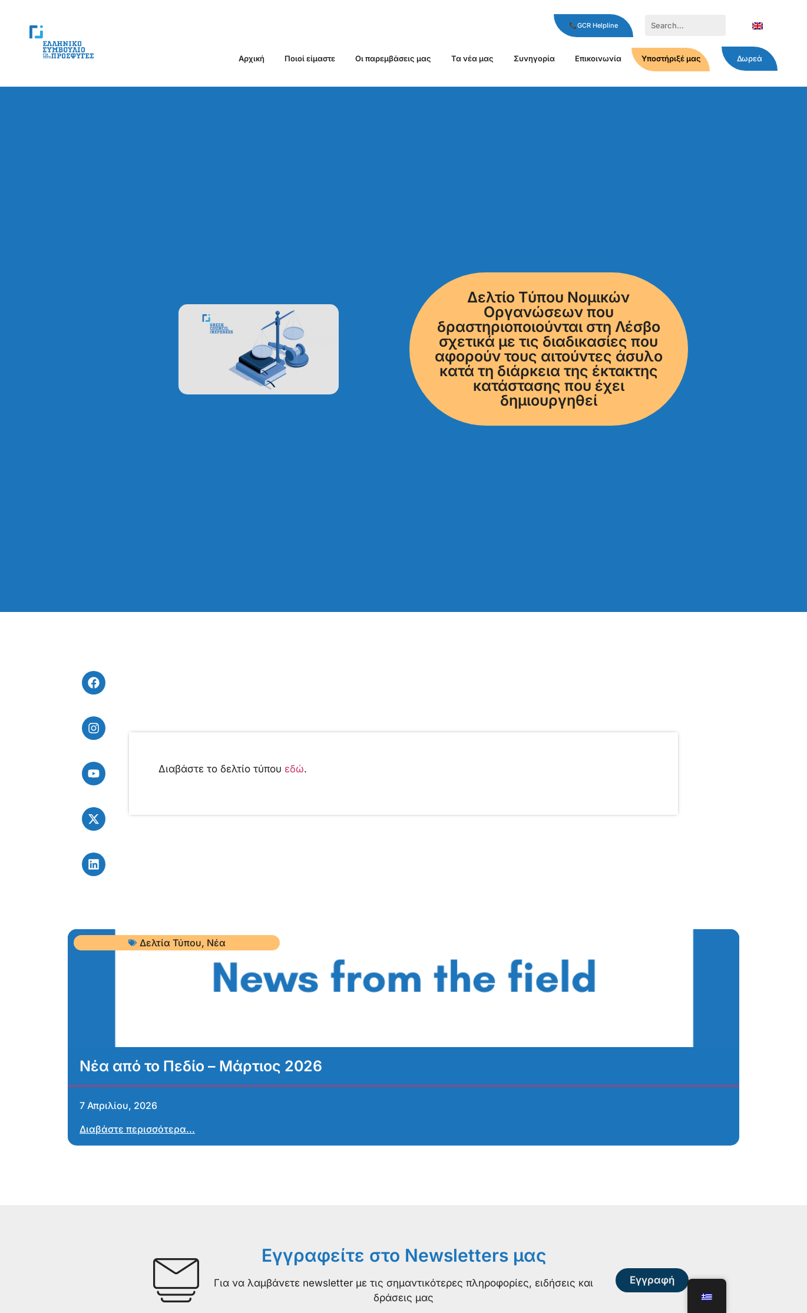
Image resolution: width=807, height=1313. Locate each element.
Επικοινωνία (598, 58)
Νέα (216, 943)
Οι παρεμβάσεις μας (393, 58)
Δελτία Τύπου (170, 943)
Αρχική (251, 58)
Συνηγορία (534, 58)
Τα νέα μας (472, 58)
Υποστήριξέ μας (671, 58)
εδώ (294, 769)
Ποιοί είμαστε (310, 58)
